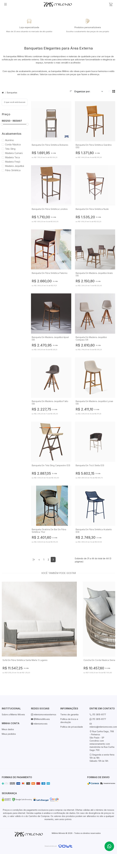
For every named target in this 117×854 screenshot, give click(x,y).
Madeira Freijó (11, 161)
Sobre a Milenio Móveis (13, 714)
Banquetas (12, 92)
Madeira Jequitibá (13, 165)
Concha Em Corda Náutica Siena (99, 660)
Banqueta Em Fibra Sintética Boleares (50, 145)
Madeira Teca (11, 157)
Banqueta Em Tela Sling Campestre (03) (51, 465)
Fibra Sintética (11, 170)
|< (34, 559)
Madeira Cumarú (12, 153)
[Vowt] (58, 845)
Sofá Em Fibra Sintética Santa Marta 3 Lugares (25, 660)
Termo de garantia (69, 714)
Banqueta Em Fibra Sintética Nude (92, 209)
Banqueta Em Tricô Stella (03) (90, 465)
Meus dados (8, 729)
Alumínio (8, 140)
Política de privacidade (71, 727)
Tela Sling (8, 148)
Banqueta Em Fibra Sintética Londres (50, 209)
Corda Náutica (11, 144)
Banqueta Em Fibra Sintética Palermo (49, 273)
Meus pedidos (9, 734)
